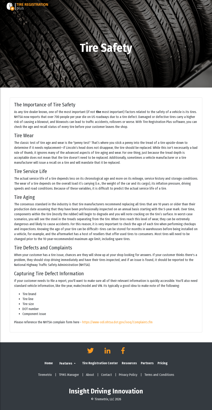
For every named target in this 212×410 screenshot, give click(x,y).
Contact (108, 375)
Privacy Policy (130, 375)
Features (66, 363)
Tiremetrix (47, 375)
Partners (147, 363)
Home (49, 363)
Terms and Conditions (159, 375)
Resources (129, 363)
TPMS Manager (71, 375)
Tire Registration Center (100, 363)
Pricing (162, 363)
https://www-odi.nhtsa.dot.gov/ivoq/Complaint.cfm (117, 322)
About (92, 375)
